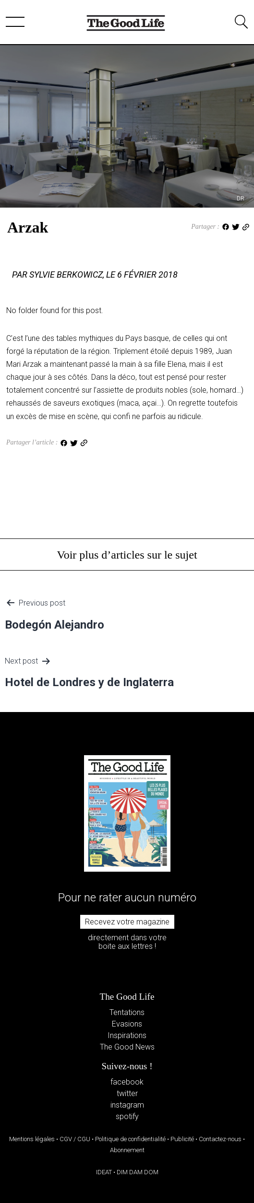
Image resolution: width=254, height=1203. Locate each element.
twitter (127, 1093)
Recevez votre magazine (127, 921)
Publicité (182, 1139)
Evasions (127, 1023)
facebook (127, 1081)
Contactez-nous (220, 1139)
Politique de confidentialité (130, 1139)
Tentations (127, 1012)
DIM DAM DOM (137, 1172)
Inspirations (127, 1035)
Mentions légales (32, 1139)
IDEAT (104, 1172)
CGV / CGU (75, 1139)
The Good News (127, 1046)
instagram (127, 1105)
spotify (127, 1116)
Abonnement (127, 1150)
